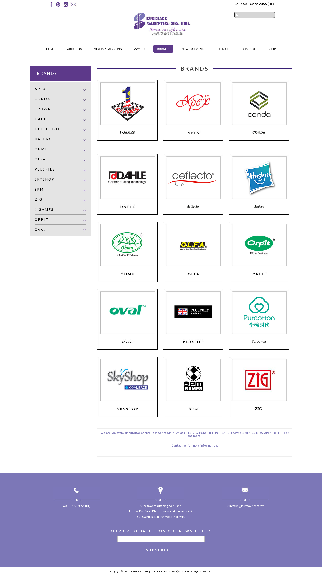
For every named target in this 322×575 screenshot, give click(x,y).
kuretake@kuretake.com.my (245, 506)
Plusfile (45, 169)
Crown (43, 109)
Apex (40, 89)
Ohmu (41, 149)
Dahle (42, 119)
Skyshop (45, 179)
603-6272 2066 (255, 4)
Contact (248, 49)
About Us (74, 49)
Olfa (40, 159)
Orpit (42, 219)
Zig (38, 199)
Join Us (223, 49)
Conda (42, 99)
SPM (39, 189)
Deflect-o (47, 129)
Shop (272, 49)
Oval (40, 229)
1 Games (44, 209)
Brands (163, 49)
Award (139, 49)
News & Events (193, 49)
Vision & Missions (108, 49)
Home (50, 49)
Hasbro (43, 139)
